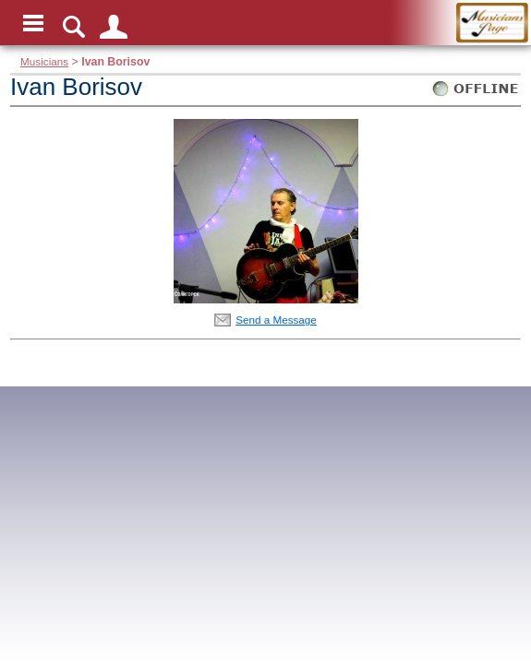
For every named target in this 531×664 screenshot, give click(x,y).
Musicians (44, 61)
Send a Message (276, 320)
